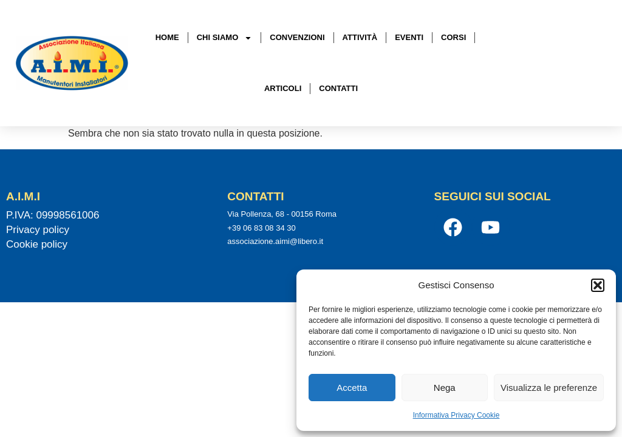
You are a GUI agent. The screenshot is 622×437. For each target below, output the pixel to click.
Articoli (282, 88)
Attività (360, 37)
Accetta (352, 387)
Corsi (453, 37)
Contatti (338, 88)
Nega (445, 387)
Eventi (409, 37)
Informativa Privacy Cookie (456, 415)
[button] (598, 285)
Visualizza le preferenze (549, 387)
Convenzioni (297, 37)
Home (167, 37)
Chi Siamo (225, 38)
